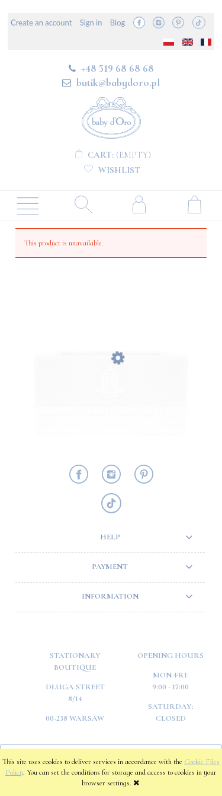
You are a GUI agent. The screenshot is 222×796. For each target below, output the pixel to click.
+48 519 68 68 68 (117, 68)
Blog (117, 22)
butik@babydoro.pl (118, 82)
